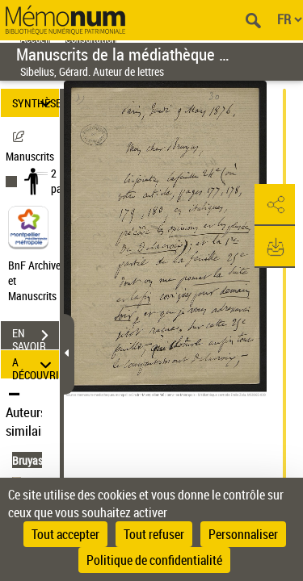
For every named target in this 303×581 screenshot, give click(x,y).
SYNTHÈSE (35, 103)
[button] (275, 205)
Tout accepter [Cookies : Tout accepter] (65, 534)
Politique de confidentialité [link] (154, 560)
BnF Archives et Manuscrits (38, 280)
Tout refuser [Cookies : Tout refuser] (154, 534)
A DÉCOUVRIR (35, 364)
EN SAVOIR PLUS (35, 337)
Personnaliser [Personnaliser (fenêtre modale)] (243, 534)
